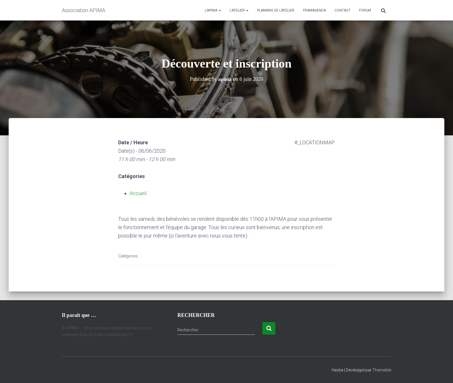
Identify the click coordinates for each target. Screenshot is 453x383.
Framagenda (314, 10)
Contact (342, 10)
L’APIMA (213, 10)
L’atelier (239, 10)
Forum (365, 10)
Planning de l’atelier (275, 10)
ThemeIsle (381, 370)
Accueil (138, 193)
